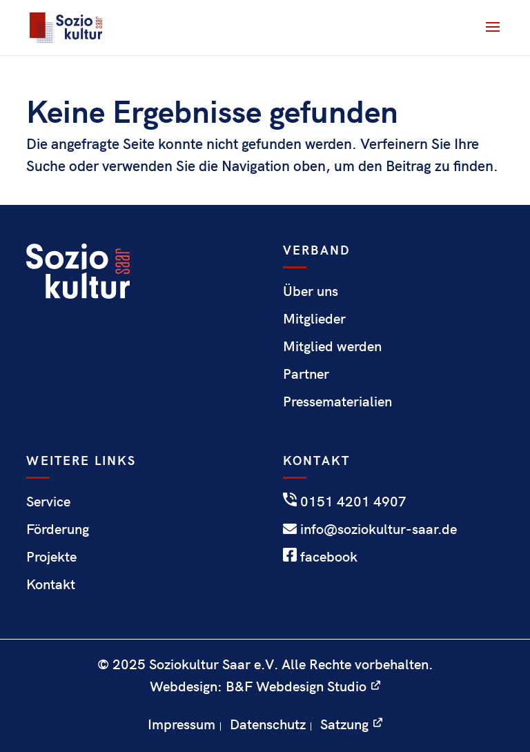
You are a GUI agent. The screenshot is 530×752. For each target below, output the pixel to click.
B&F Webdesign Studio (296, 685)
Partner (306, 373)
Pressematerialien (337, 400)
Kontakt (50, 583)
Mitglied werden (332, 345)
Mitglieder (314, 318)
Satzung (344, 723)
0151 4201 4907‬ (344, 501)
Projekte (51, 556)
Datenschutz (268, 723)
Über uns (310, 290)
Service (48, 501)
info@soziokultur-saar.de (370, 528)
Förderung (57, 528)
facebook (320, 556)
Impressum (181, 723)
